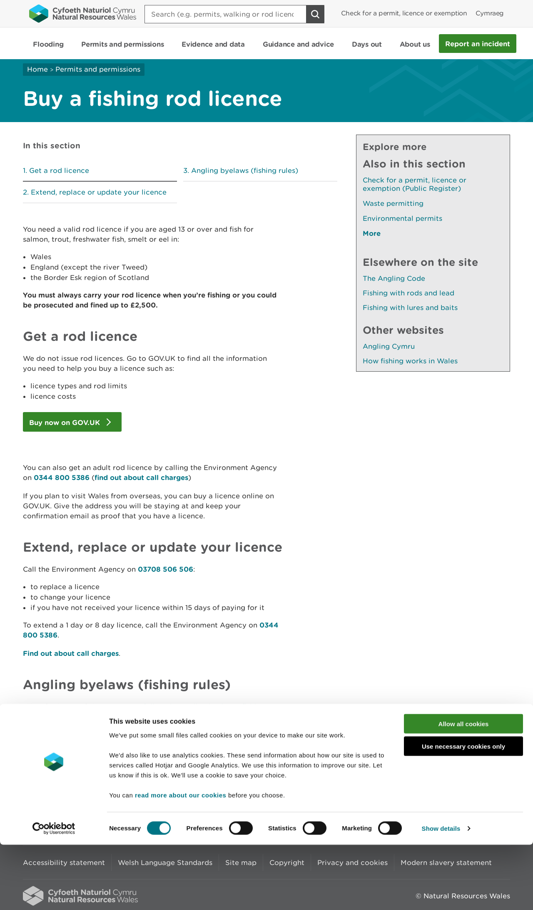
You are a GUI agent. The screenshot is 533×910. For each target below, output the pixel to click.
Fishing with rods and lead (408, 293)
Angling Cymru (389, 346)
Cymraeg (490, 13)
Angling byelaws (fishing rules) (244, 170)
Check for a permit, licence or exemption (404, 13)
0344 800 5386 (62, 477)
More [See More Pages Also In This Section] (372, 233)
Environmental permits (402, 218)
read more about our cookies (180, 859)
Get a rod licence (59, 170)
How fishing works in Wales (410, 361)
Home (37, 69)
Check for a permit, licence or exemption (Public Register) (414, 184)
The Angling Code (394, 278)
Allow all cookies (463, 788)
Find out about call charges (71, 653)
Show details (441, 893)
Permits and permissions (97, 69)
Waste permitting (393, 203)
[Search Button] (315, 14)
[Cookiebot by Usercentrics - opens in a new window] (54, 894)
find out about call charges (141, 477)
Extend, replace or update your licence (99, 192)
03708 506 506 (165, 569)
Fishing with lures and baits (410, 307)
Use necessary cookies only (463, 811)
